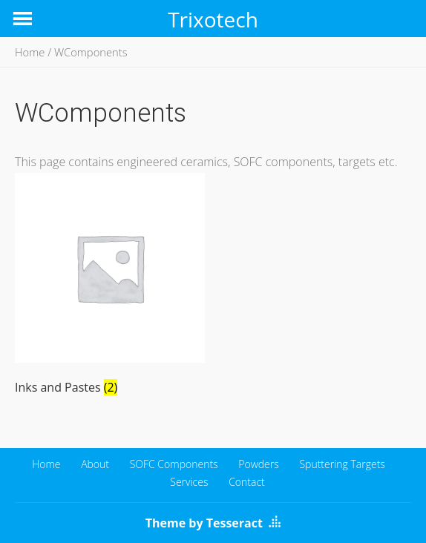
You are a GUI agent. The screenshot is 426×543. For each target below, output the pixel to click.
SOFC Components (174, 464)
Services (189, 482)
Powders (258, 464)
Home (30, 52)
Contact (247, 482)
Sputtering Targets (341, 464)
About (95, 464)
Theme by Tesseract (204, 523)
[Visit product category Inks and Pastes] (110, 287)
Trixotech (213, 19)
